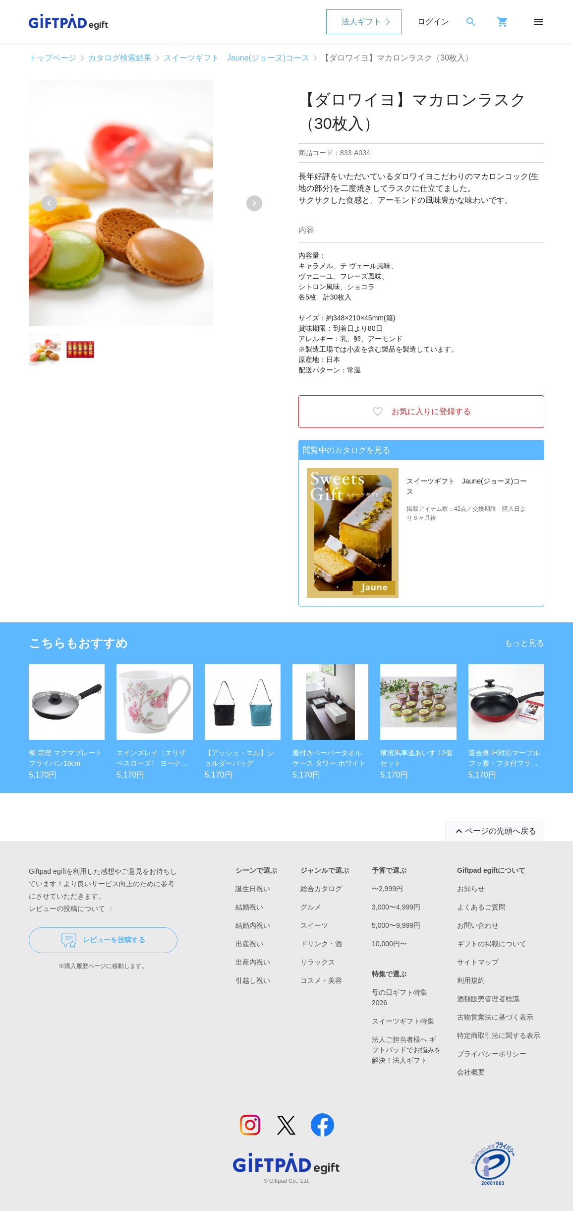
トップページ (52, 58)
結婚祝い (249, 907)
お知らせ (471, 889)
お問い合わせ (478, 925)
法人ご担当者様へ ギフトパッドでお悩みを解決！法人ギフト (406, 1049)
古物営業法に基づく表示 (495, 1017)
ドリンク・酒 (321, 944)
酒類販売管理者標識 (488, 999)
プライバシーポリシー (491, 1054)
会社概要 (471, 1072)
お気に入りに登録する (421, 412)
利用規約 (471, 980)
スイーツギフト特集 (403, 1021)
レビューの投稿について (73, 909)
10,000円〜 (389, 944)
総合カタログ (321, 889)
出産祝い (249, 944)
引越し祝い (252, 980)
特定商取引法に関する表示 (498, 1035)
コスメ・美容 (321, 980)
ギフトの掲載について (491, 944)
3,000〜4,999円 (396, 907)
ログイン (433, 21)
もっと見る (524, 643)
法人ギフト (361, 21)
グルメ (310, 907)
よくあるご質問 (481, 907)
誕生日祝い (252, 889)
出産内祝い (252, 962)
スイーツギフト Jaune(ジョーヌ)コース (236, 58)
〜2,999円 (387, 889)
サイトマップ (478, 962)
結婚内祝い (252, 925)
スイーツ (314, 925)
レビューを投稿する (103, 940)
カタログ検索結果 (120, 58)
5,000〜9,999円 (396, 925)
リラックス (317, 962)
